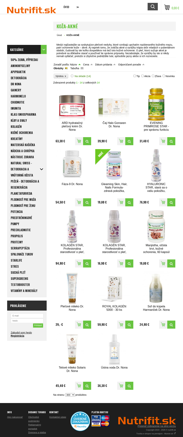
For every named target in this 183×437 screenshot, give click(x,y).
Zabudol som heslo (21, 332)
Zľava (158, 76)
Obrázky (58, 68)
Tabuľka (74, 68)
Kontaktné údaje (57, 417)
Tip (138, 76)
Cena (86, 64)
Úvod (66, 7)
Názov (73, 64)
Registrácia (17, 335)
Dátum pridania (103, 64)
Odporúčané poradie (129, 64)
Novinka (170, 76)
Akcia (147, 76)
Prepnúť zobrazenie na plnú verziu (157, 426)
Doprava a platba (37, 432)
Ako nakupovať (15, 417)
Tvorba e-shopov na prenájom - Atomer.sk (156, 434)
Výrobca (61, 76)
